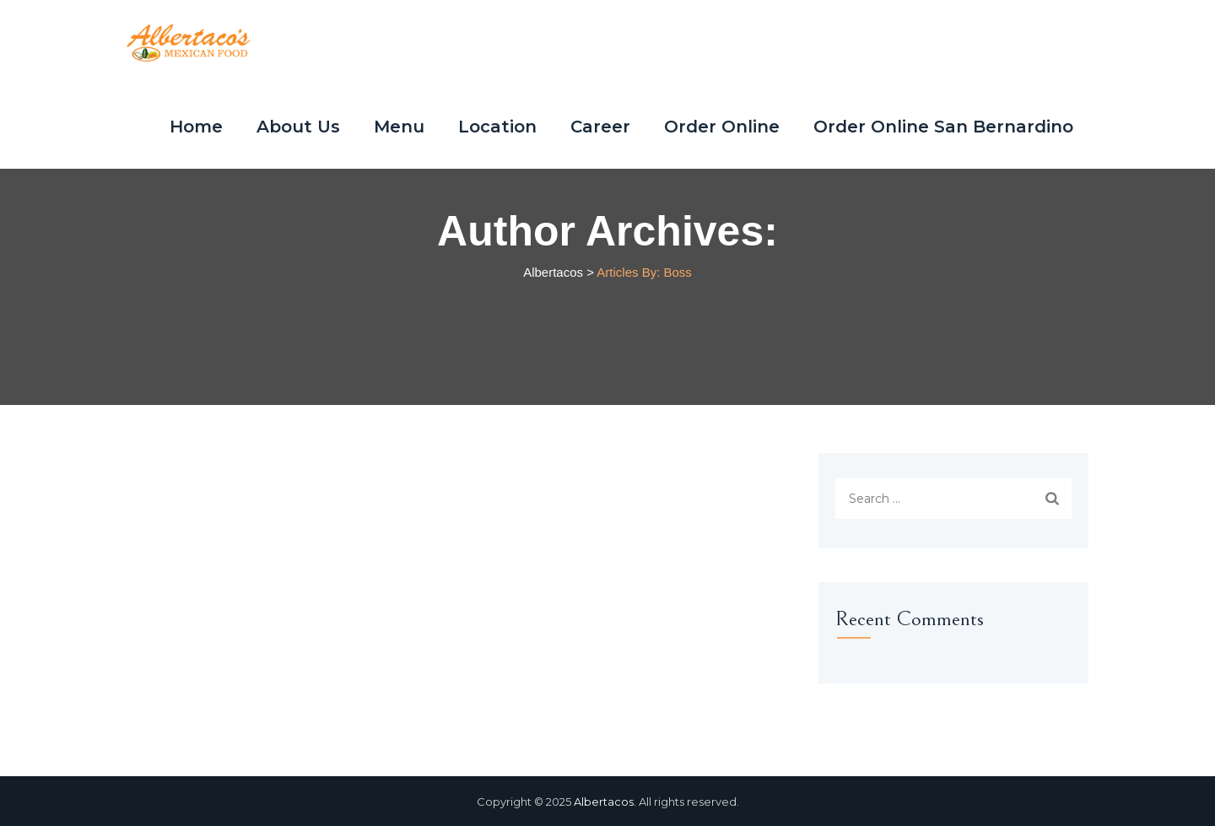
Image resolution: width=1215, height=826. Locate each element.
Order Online (722, 126)
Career (600, 126)
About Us (298, 126)
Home (196, 126)
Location (497, 126)
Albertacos (604, 801)
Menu (399, 126)
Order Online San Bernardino (943, 126)
